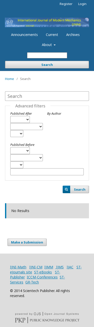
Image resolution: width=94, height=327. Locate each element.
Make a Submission (27, 242)
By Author (54, 113)
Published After (21, 113)
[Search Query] (47, 55)
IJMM (48, 267)
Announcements (24, 34)
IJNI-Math (18, 267)
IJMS (59, 267)
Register (66, 4)
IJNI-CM (35, 267)
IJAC (70, 267)
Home (9, 78)
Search (47, 64)
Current (52, 34)
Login (82, 4)
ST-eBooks (43, 272)
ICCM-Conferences (42, 277)
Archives (73, 34)
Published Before (22, 144)
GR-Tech (32, 282)
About (47, 44)
